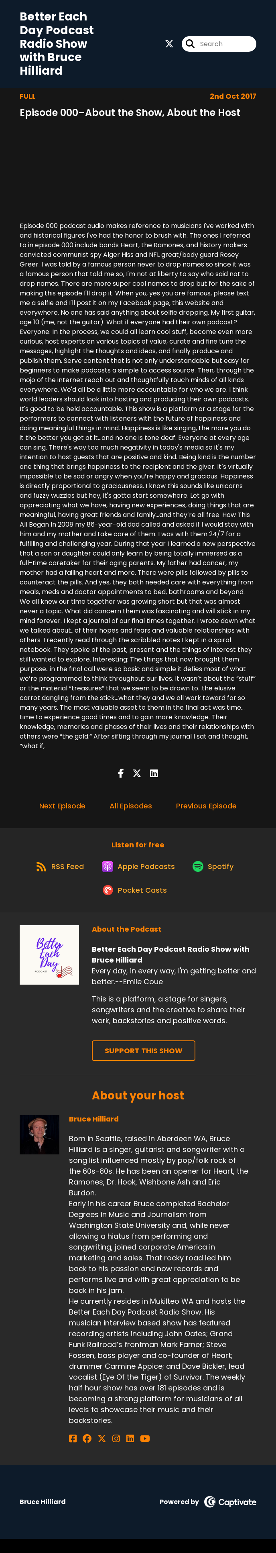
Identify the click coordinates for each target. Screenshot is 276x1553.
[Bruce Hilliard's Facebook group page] (82, 1453)
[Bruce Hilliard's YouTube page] (123, 1453)
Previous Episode (206, 809)
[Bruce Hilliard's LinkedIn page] (112, 1453)
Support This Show (144, 1065)
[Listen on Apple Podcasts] (137, 875)
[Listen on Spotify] (216, 875)
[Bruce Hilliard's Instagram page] (103, 1453)
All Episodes (131, 809)
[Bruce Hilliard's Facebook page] (73, 1453)
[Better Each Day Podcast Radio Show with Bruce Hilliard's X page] (169, 45)
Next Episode (62, 809)
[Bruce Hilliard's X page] (93, 1453)
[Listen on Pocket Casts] (134, 904)
